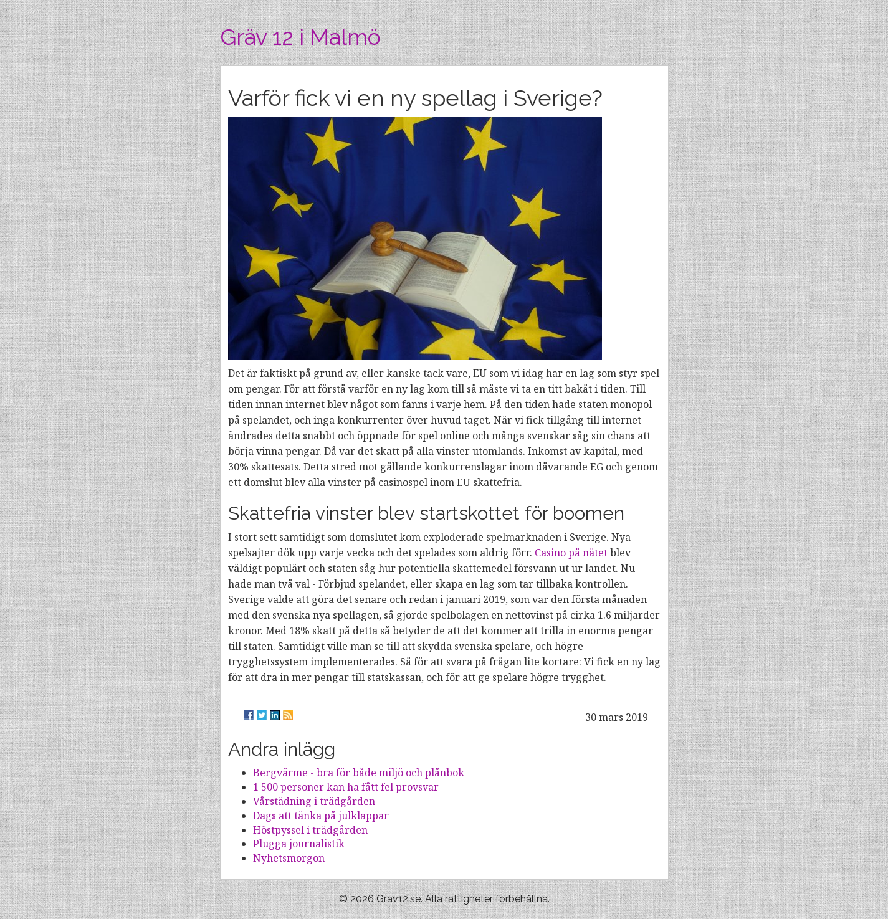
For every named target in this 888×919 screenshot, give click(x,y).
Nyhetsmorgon (289, 858)
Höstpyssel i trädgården (310, 830)
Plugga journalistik (299, 843)
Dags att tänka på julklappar (321, 815)
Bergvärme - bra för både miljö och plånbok (358, 772)
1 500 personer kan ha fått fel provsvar (346, 787)
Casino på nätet (571, 552)
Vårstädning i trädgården (314, 801)
